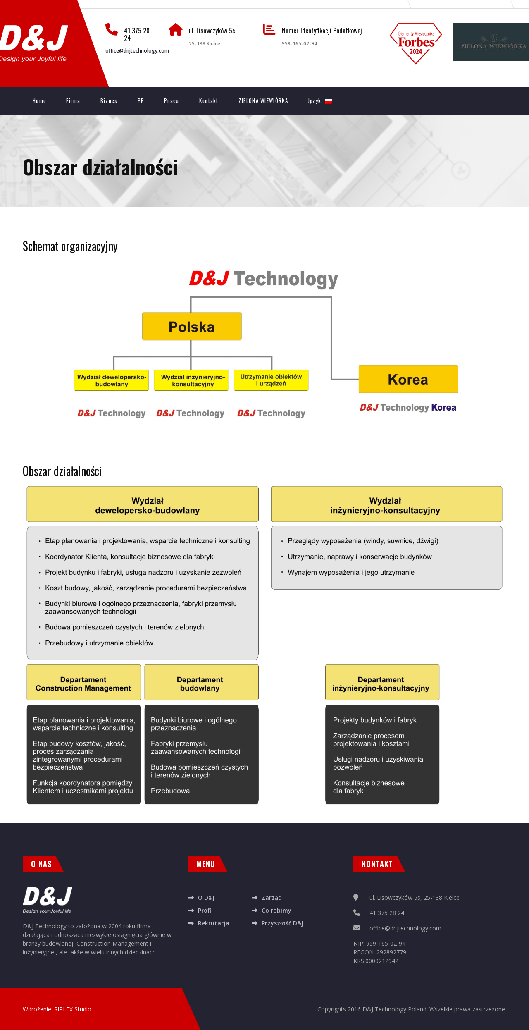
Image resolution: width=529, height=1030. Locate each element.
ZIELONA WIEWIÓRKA (263, 100)
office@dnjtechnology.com (137, 50)
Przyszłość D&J (282, 923)
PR (141, 100)
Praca (171, 100)
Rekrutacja (213, 923)
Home (39, 100)
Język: (320, 100)
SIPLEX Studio (72, 1009)
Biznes (109, 100)
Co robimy (276, 910)
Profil (205, 910)
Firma (73, 100)
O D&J (206, 897)
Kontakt (209, 100)
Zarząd (272, 897)
